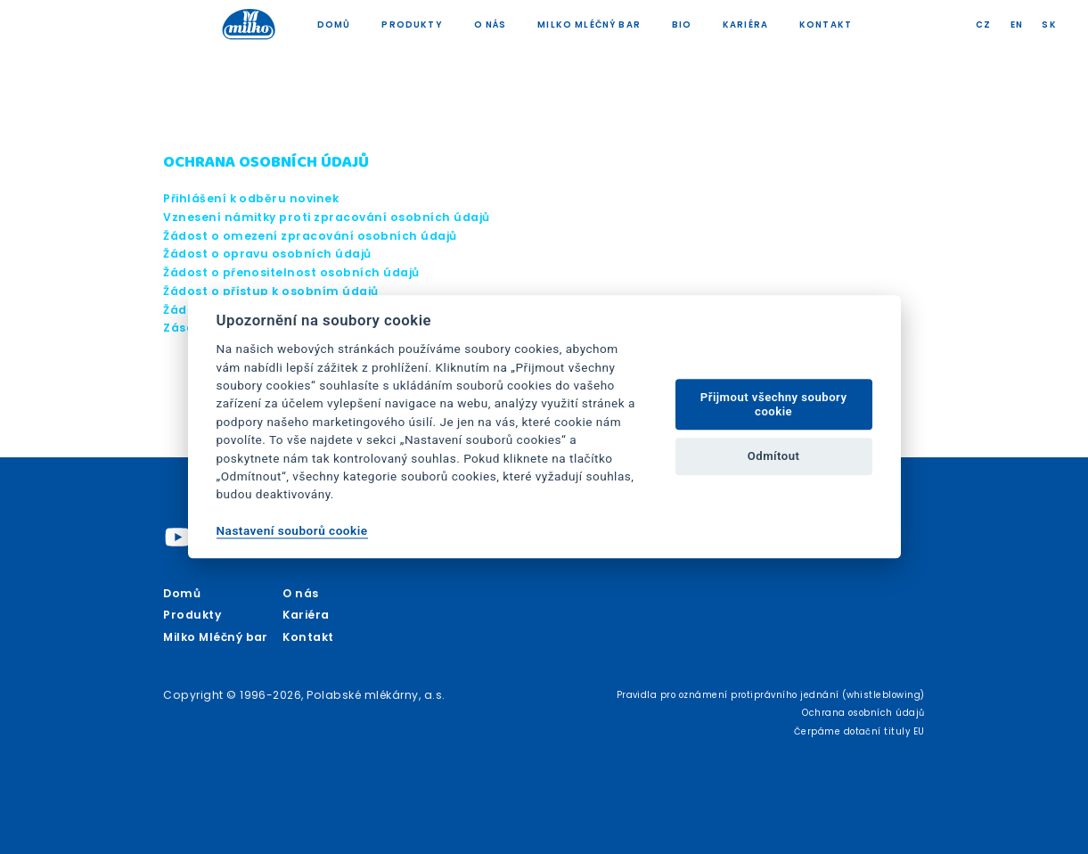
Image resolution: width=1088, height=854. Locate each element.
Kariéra (745, 24)
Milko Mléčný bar (589, 24)
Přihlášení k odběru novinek (251, 198)
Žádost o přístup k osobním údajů (271, 291)
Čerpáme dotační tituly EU (859, 731)
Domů (334, 24)
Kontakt (825, 24)
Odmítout (774, 456)
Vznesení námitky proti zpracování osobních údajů (326, 217)
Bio (682, 24)
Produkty (411, 24)
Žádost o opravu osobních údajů (267, 253)
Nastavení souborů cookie (292, 530)
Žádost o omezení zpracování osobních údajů (310, 235)
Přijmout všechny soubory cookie (773, 404)
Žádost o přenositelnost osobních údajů (291, 272)
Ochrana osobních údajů (863, 713)
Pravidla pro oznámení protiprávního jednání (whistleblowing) (771, 695)
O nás (490, 24)
